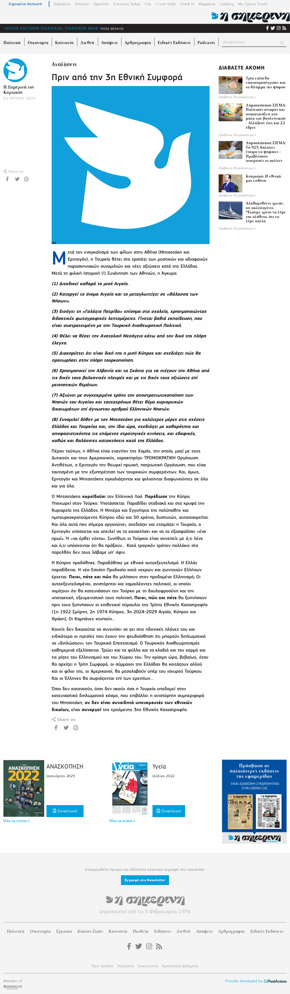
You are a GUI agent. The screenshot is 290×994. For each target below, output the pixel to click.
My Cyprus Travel (253, 4)
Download (65, 811)
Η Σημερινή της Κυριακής (18, 89)
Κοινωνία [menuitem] (64, 42)
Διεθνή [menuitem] (87, 42)
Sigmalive (62, 4)
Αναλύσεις (64, 64)
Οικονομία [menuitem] (38, 42)
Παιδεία (140, 931)
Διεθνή (183, 931)
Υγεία (159, 766)
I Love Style (166, 4)
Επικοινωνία (148, 966)
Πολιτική (15, 931)
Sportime (101, 4)
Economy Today (126, 4)
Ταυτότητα (125, 966)
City (148, 4)
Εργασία (64, 931)
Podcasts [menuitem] (206, 42)
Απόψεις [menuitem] (109, 42)
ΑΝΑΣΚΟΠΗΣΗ (65, 766)
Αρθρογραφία (231, 931)
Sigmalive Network (25, 4)
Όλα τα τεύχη (16, 821)
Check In (187, 4)
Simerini (82, 4)
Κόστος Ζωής (90, 931)
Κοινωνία (118, 931)
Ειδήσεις (162, 931)
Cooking (227, 4)
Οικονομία (40, 931)
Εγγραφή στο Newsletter (145, 880)
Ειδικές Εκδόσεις (266, 931)
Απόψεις (204, 931)
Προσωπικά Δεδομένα (180, 966)
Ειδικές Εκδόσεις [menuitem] (174, 42)
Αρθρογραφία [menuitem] (138, 42)
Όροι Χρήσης (103, 966)
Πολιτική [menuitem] (12, 42)
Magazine (207, 4)
